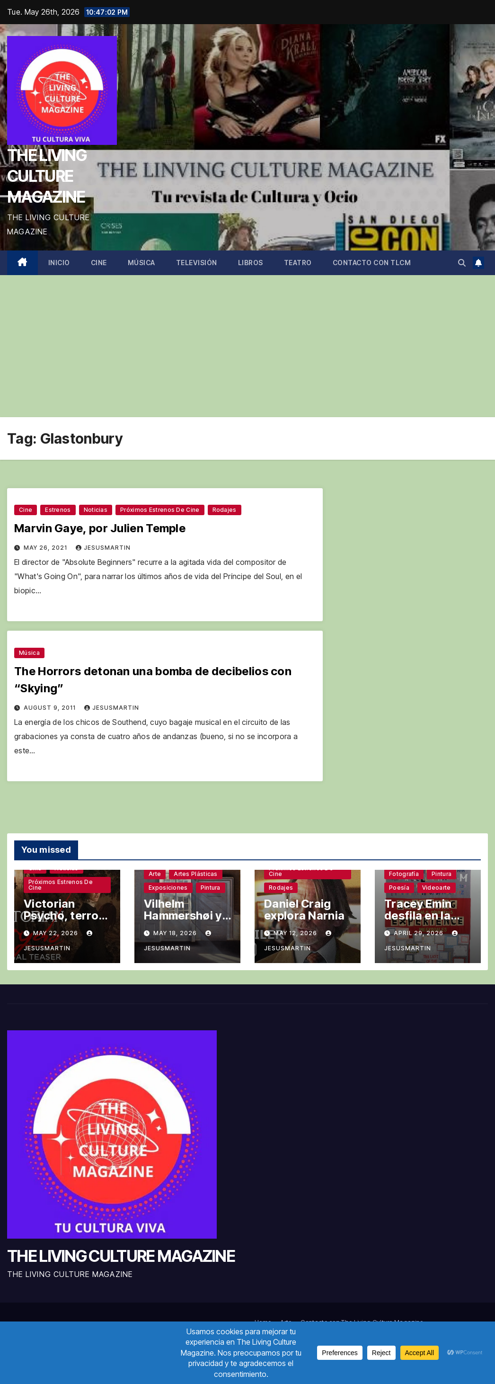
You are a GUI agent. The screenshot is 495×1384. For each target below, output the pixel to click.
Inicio (59, 263)
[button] (462, 263)
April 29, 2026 (419, 933)
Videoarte (436, 887)
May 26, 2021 (46, 547)
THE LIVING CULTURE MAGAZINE (46, 175)
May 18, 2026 (176, 933)
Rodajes (224, 509)
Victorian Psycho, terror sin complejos (63, 915)
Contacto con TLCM (372, 263)
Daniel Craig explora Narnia (304, 909)
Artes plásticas (196, 873)
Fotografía (404, 873)
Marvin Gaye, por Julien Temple (100, 528)
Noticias (95, 509)
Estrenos (58, 509)
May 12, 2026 (296, 933)
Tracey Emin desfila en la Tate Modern (419, 915)
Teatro (298, 263)
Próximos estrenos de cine (160, 509)
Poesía (399, 887)
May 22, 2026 (56, 933)
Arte (155, 873)
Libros (250, 263)
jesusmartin (103, 547)
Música (141, 263)
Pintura (211, 887)
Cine (99, 263)
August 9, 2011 (51, 707)
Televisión (196, 263)
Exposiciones (168, 887)
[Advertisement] (247, 346)
